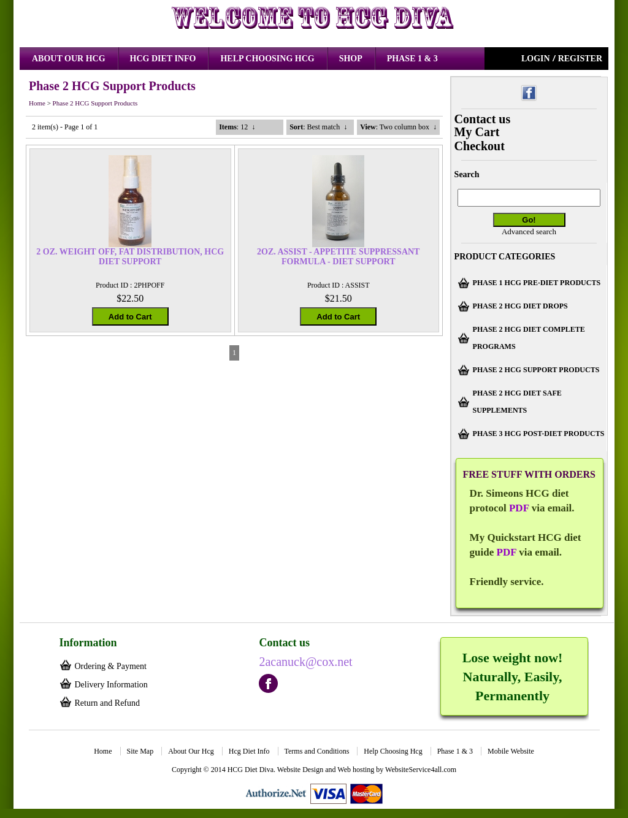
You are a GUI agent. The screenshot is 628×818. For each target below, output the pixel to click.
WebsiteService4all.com (420, 769)
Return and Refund (107, 703)
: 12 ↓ (237, 127)
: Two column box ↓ (398, 127)
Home (37, 103)
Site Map (140, 751)
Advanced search (529, 231)
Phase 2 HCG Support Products (95, 103)
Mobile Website (511, 751)
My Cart (477, 132)
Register (580, 58)
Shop (350, 58)
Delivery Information (111, 684)
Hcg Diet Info (163, 58)
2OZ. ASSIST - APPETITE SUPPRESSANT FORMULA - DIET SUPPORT (338, 256)
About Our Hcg (68, 58)
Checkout (479, 146)
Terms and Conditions (317, 751)
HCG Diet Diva (251, 769)
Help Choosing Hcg (267, 58)
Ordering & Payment (111, 666)
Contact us (482, 119)
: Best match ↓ (318, 127)
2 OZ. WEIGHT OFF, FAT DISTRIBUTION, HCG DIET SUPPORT (130, 256)
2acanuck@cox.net (305, 661)
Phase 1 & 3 (412, 58)
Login (535, 58)
